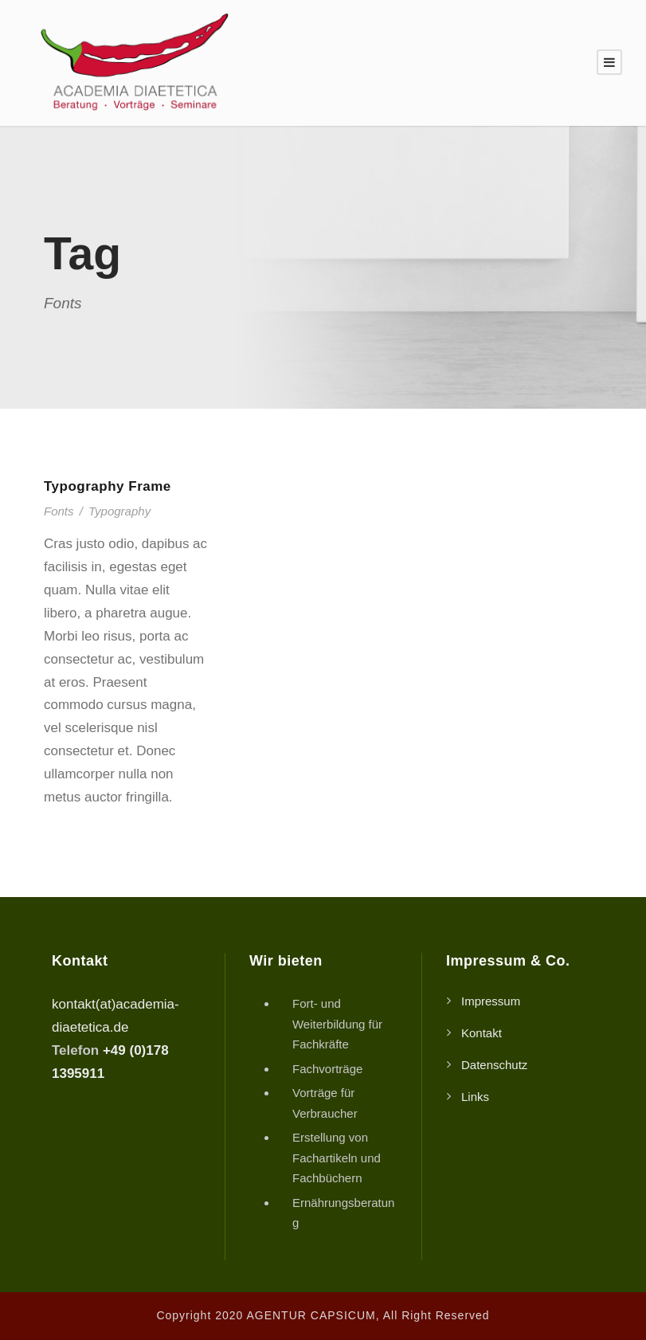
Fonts (59, 511)
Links (475, 1096)
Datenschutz (494, 1065)
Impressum (490, 1001)
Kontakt (481, 1033)
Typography (119, 511)
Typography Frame (107, 486)
